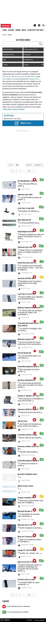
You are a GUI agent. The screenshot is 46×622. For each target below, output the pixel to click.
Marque (38, 165)
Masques (27, 54)
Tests (10, 35)
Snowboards (28, 60)
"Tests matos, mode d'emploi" (13, 109)
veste (4, 79)
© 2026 (29, 620)
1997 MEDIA (6, 620)
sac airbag (14, 79)
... (24, 171)
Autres (33, 65)
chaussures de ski (20, 76)
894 (29, 171)
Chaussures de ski (30, 49)
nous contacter (40, 620)
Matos (4, 35)
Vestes (5, 65)
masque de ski (34, 79)
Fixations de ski (8, 54)
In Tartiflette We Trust (35, 30)
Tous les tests (8, 49)
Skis (4, 60)
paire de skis (6, 76)
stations (11, 30)
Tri (11, 165)
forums (17, 30)
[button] (39, 25)
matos (24, 30)
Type (29, 165)
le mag (4, 30)
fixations (33, 76)
